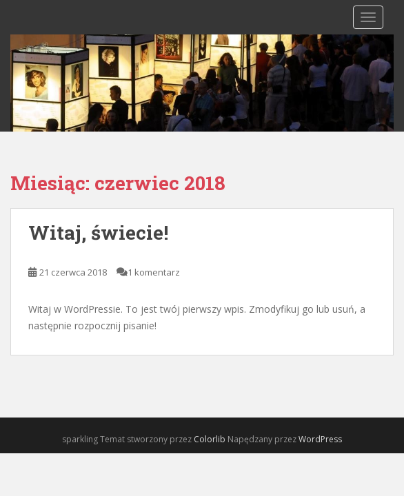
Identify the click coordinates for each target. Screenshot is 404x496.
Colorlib (209, 439)
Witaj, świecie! (98, 232)
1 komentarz (154, 272)
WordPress (320, 439)
